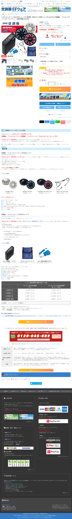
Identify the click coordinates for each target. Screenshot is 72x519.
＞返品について (65, 491)
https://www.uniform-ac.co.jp (10, 506)
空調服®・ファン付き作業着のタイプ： (45, 314)
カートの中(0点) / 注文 (65, 1)
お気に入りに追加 (55, 114)
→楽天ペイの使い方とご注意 (65, 40)
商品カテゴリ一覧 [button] (12, 3)
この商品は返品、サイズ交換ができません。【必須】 (51, 61)
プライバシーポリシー (66, 389)
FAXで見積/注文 (47, 107)
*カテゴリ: (17, 314)
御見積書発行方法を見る (51, 100)
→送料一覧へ (52, 363)
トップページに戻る (36, 381)
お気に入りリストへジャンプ (65, 117)
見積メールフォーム (63, 107)
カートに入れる (55, 89)
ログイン (57, 1)
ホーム (3, 3)
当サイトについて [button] (44, 3)
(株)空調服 (46, 23)
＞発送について (30, 468)
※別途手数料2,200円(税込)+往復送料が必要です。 (46, 346)
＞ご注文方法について (29, 420)
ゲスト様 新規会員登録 (48, 1)
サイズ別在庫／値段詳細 (46, 44)
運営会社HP (23, 389)
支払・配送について (42, 389)
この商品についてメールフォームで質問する (55, 110)
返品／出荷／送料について (63, 44)
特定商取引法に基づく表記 (54, 389)
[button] (36, 39)
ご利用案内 (56, 3)
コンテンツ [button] (34, 3)
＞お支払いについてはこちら (62, 454)
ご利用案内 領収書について (44, 431)
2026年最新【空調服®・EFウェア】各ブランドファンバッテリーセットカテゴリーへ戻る (36, 342)
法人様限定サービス (14, 389)
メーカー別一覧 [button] (24, 3)
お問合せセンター (66, 3)
